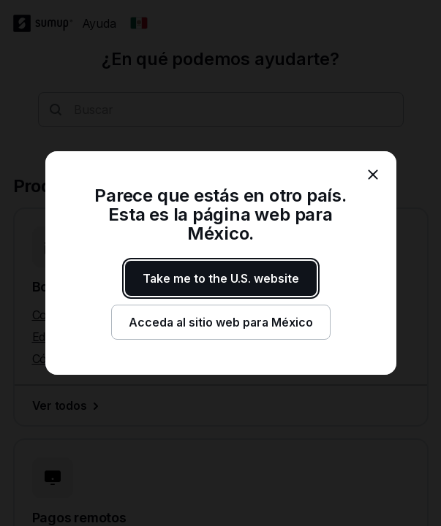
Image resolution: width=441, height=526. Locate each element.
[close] (373, 174)
